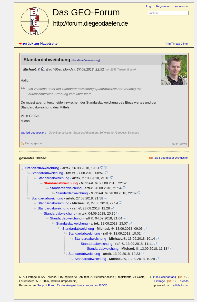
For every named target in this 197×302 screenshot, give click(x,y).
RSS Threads (180, 281)
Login (149, 6)
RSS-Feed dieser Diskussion (170, 157)
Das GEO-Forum (90, 17)
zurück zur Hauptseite (40, 43)
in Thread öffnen (179, 43)
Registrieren (163, 6)
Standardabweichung (42, 168)
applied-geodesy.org (33, 132)
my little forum (180, 285)
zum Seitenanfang (164, 276)
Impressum (181, 6)
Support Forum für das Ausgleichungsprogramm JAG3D (72, 285)
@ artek (131, 69)
